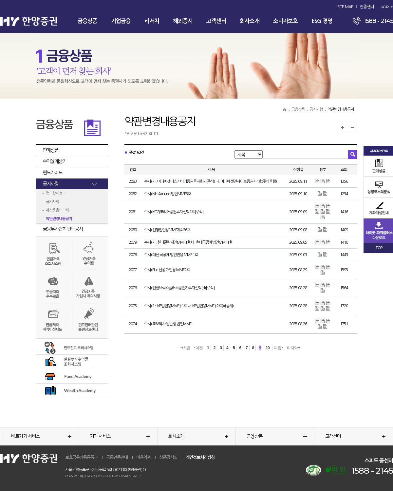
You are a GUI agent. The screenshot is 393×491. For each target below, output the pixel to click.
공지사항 (316, 109)
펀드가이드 (52, 172)
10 (267, 348)
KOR (385, 6)
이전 (198, 348)
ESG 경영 (321, 21)
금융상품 (87, 21)
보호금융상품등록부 (81, 457)
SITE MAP (345, 7)
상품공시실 (168, 457)
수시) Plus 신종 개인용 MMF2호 (167, 270)
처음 (185, 348)
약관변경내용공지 (59, 219)
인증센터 (367, 7)
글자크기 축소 (352, 127)
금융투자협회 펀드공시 (63, 228)
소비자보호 (285, 21)
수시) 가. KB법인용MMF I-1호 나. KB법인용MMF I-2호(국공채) (189, 306)
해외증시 (183, 21)
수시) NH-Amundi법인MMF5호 (167, 194)
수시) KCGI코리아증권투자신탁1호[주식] (173, 212)
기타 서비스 (120, 436)
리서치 (151, 21)
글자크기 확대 (342, 127)
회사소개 (249, 21)
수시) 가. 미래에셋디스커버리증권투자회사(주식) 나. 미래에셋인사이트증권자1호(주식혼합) (210, 181)
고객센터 (216, 21)
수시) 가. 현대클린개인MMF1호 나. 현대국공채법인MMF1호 (188, 242)
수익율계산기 (54, 161)
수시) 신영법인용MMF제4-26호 (167, 230)
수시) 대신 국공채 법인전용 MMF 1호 (171, 255)
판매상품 (50, 150)
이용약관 (143, 457)
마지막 (293, 348)
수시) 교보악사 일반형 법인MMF (167, 324)
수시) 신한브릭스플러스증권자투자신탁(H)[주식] (179, 288)
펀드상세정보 (56, 193)
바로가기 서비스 (41, 436)
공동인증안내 (117, 457)
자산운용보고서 (57, 210)
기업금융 (121, 21)
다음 (278, 348)
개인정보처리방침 (200, 457)
